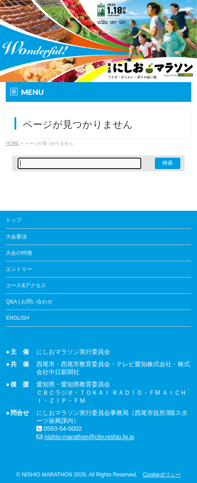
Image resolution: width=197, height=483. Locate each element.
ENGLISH (17, 318)
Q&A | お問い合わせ (29, 302)
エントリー (19, 269)
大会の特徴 (19, 253)
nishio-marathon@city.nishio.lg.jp (89, 436)
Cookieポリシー (162, 475)
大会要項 (16, 237)
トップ (13, 220)
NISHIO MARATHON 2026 (53, 475)
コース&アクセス (26, 285)
